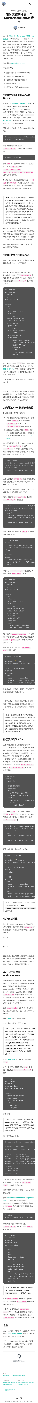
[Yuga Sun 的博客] (4, 4)
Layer (9, 1018)
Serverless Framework (20, 104)
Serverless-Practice (18, 1375)
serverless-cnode (18, 63)
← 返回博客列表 (9, 1390)
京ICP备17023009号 (27, 1401)
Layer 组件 (11, 1059)
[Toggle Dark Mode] (30, 3)
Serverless (6, 1375)
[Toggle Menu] (34, 3)
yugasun (7, 1401)
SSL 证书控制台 (9, 369)
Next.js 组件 (7, 120)
